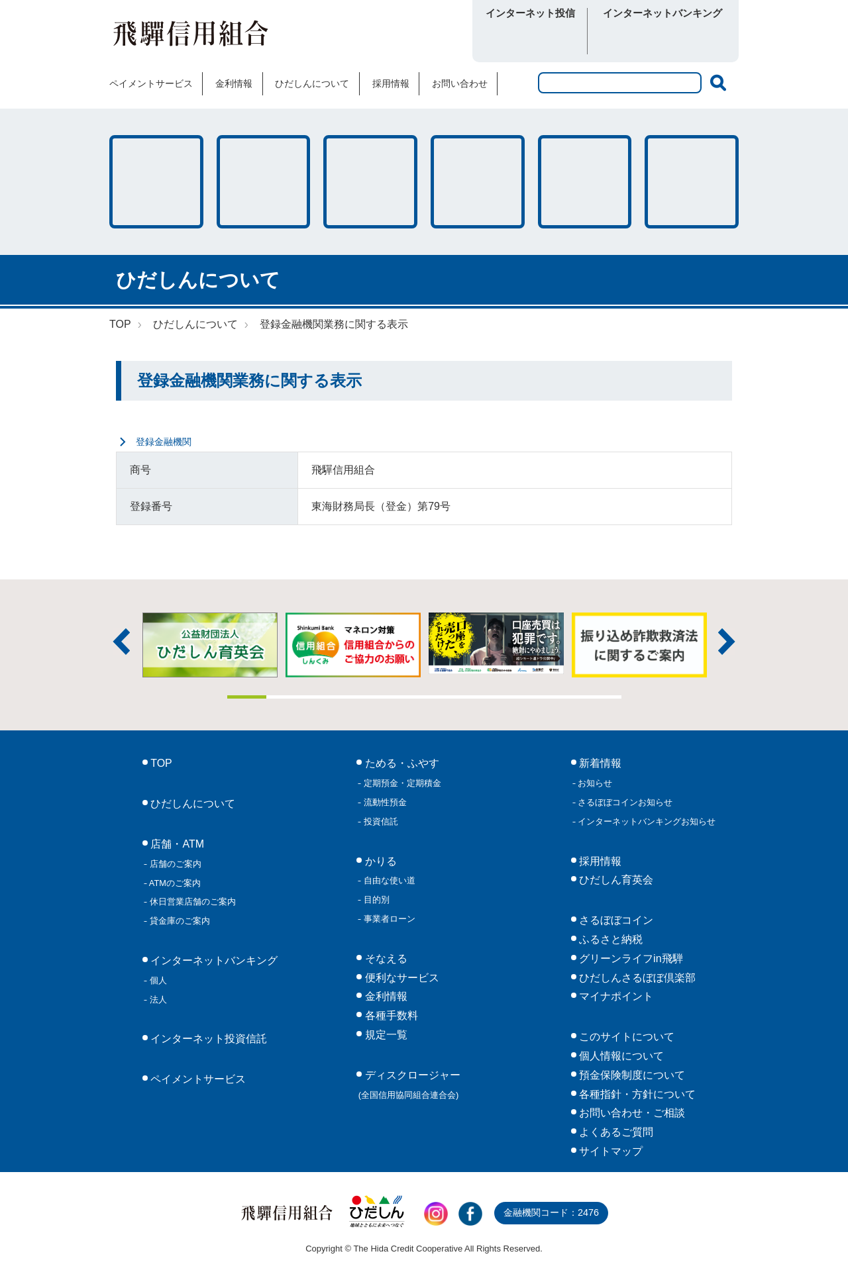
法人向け (697, 38)
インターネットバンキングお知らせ (646, 821)
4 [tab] (365, 697)
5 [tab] (405, 697)
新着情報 (598, 763)
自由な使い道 (388, 880)
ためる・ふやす (156, 181)
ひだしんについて (312, 83)
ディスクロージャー (409, 1084)
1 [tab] (247, 697)
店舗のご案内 (174, 864)
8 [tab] (523, 697)
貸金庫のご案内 (178, 921)
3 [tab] (326, 697)
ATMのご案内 (174, 883)
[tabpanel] (496, 643)
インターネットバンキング (213, 960)
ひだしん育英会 (614, 879)
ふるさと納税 (609, 939)
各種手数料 (585, 181)
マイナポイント (614, 996)
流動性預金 (384, 802)
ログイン (530, 38)
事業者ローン (388, 919)
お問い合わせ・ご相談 (630, 1112)
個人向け (627, 38)
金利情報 (233, 83)
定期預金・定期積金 (401, 783)
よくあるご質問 (614, 1132)
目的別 (375, 900)
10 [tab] (601, 697)
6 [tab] (444, 697)
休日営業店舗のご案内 (191, 902)
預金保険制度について (630, 1075)
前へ (121, 641)
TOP (120, 324)
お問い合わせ (460, 83)
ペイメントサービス (151, 83)
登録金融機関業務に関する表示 (334, 324)
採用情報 (390, 83)
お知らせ (594, 783)
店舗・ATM (477, 181)
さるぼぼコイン (386, 37)
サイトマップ (609, 1151)
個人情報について (620, 1055)
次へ (726, 641)
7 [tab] (484, 697)
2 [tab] (286, 697)
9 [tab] (562, 697)
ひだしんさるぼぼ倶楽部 (636, 977)
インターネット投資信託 (207, 1038)
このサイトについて (625, 1036)
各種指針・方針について (636, 1094)
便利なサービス (691, 181)
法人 (157, 1000)
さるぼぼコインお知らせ (624, 802)
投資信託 (379, 821)
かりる (263, 181)
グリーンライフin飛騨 (629, 958)
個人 (157, 980)
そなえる (370, 181)
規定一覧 (384, 1034)
